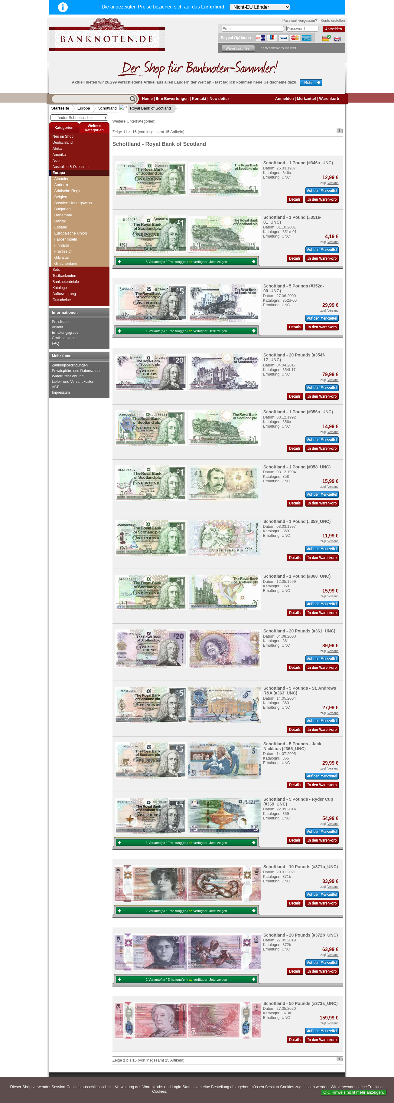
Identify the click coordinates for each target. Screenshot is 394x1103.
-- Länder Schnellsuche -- (80, 117)
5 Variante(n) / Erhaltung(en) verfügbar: (186, 262)
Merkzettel (306, 98)
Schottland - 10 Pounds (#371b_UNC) (300, 866)
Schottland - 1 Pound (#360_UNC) (297, 576)
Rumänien (63, 200)
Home (147, 98)
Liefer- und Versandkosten (73, 381)
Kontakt (199, 98)
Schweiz (61, 254)
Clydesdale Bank (70, 230)
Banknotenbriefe (66, 282)
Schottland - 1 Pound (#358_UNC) (297, 467)
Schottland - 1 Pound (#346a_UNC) (298, 162)
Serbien (61, 260)
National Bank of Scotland (78, 236)
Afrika (57, 148)
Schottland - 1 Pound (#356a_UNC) (298, 411)
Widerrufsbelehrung (68, 376)
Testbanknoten (64, 276)
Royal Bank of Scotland (145, 108)
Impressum (61, 392)
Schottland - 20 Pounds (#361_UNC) (299, 631)
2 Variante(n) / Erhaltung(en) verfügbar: (186, 911)
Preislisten (60, 322)
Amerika (59, 155)
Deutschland (63, 142)
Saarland (62, 212)
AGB (56, 387)
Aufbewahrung (64, 294)
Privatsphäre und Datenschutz (76, 371)
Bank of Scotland (71, 224)
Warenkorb (329, 98)
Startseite (60, 108)
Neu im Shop (63, 136)
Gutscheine (62, 300)
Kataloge (60, 288)
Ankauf (57, 327)
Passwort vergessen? (299, 20)
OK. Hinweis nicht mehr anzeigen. (353, 1092)
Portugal (61, 194)
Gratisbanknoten (65, 338)
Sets (56, 270)
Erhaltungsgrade (65, 332)
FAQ (55, 343)
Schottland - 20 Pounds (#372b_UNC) (300, 935)
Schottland (107, 108)
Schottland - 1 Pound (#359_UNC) (297, 521)
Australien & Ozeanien (71, 167)
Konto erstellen (333, 20)
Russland (62, 206)
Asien (57, 161)
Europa (83, 108)
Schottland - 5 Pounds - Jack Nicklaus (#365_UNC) (292, 746)
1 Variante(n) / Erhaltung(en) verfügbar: (186, 331)
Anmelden (284, 98)
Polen (59, 187)
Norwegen (63, 175)
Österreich (63, 181)
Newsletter (219, 98)
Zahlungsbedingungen (70, 365)
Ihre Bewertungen (172, 98)
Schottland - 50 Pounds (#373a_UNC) (300, 1003)
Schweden (63, 248)
